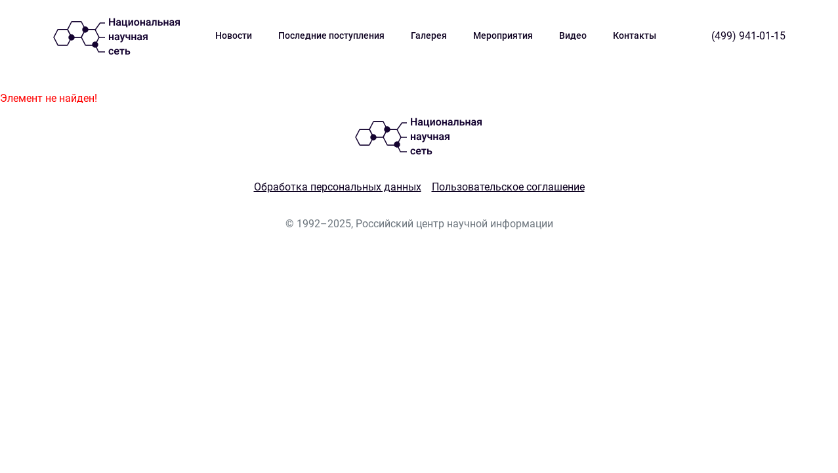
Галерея (429, 35)
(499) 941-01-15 (748, 36)
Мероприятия (503, 35)
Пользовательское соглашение (508, 187)
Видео (573, 35)
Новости (233, 35)
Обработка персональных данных (337, 187)
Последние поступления (331, 35)
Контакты (634, 35)
